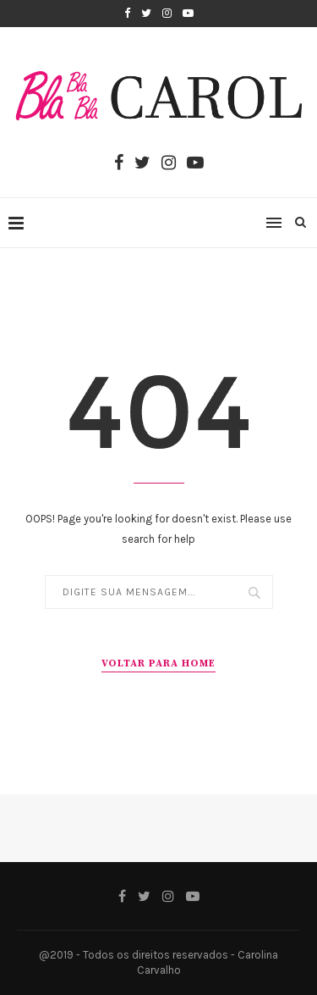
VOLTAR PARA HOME (158, 663)
